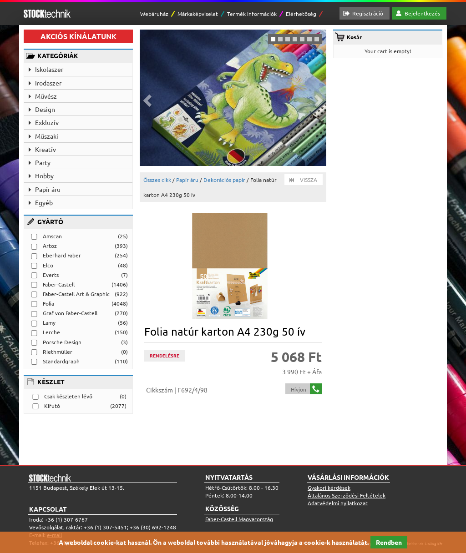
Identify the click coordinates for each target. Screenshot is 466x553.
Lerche (51, 332)
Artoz (50, 245)
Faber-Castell (59, 284)
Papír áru (48, 189)
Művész (46, 96)
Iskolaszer (49, 69)
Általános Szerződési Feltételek (346, 495)
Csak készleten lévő (68, 396)
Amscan (52, 236)
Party (43, 162)
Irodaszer (48, 83)
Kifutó (52, 405)
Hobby (44, 175)
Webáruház (154, 13)
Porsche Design (62, 342)
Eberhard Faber (62, 255)
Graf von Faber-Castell (70, 313)
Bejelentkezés (422, 13)
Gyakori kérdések (329, 487)
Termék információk (252, 13)
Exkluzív (47, 122)
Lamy (49, 322)
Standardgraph (61, 361)
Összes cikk (157, 179)
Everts (51, 274)
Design (45, 109)
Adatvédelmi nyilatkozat (338, 503)
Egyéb (44, 202)
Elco (48, 265)
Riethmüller (57, 351)
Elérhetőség (301, 13)
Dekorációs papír (224, 179)
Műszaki (46, 136)
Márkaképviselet (197, 13)
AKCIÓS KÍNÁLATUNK (78, 36)
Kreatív (45, 149)
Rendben (389, 542)
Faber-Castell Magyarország (239, 519)
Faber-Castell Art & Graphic (76, 293)
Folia (48, 303)
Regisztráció (367, 13)
